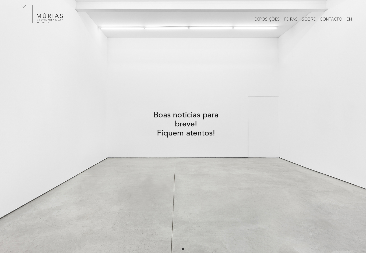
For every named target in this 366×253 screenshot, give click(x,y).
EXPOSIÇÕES (267, 19)
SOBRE (309, 19)
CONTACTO (331, 19)
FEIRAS (291, 19)
